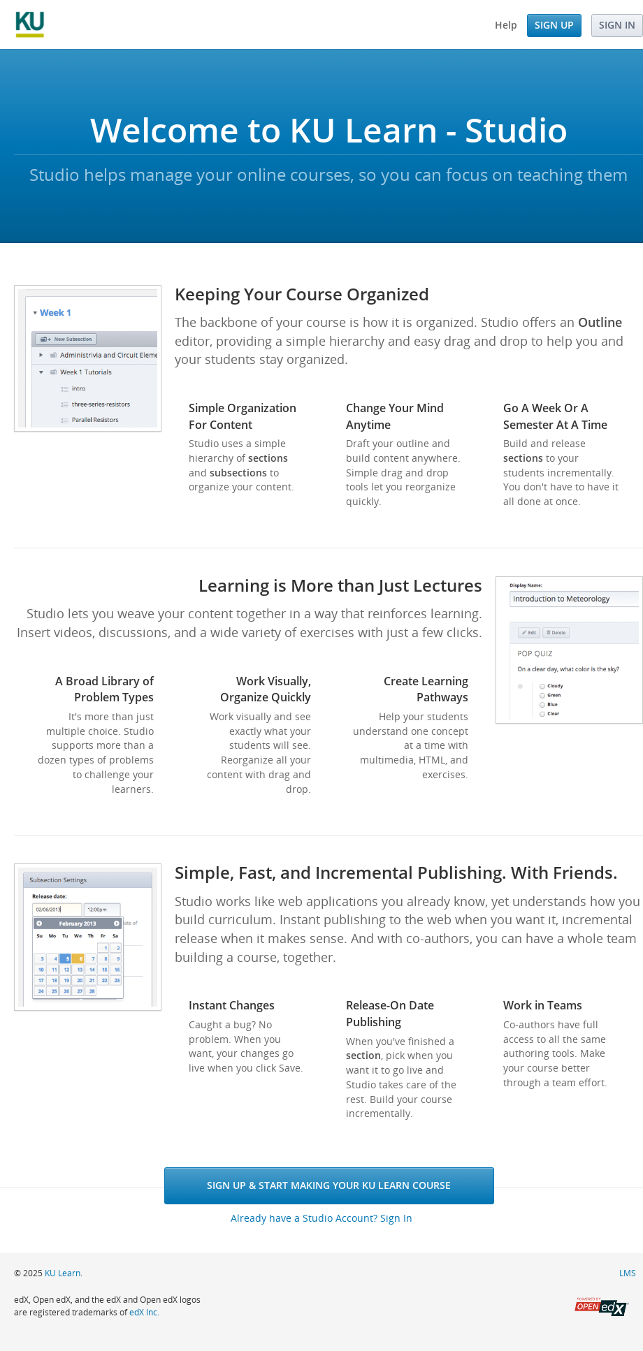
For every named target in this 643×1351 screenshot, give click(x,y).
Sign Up (554, 24)
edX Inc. (144, 1312)
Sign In (617, 24)
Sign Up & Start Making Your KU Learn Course (329, 1185)
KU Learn (62, 1273)
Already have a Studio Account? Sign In (321, 1218)
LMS (627, 1273)
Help (506, 24)
